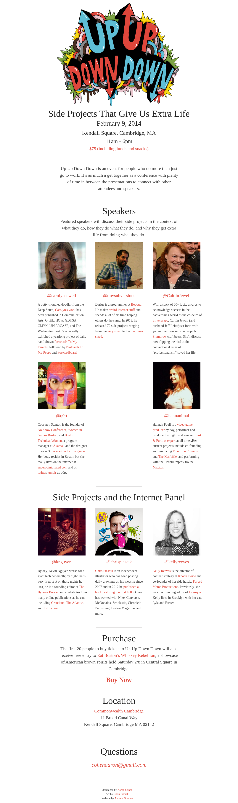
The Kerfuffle (167, 456)
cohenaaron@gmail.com (119, 765)
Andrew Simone (124, 798)
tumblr (51, 472)
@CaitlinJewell (177, 295)
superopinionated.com (52, 467)
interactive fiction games (68, 451)
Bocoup (136, 304)
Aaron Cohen (125, 789)
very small (114, 331)
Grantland (58, 603)
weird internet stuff (122, 310)
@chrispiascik (119, 561)
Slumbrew (159, 336)
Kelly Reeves (162, 571)
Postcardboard (67, 352)
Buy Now (119, 680)
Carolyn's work (65, 310)
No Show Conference (52, 430)
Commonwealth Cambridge (119, 711)
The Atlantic (74, 603)
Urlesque (195, 592)
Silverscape (160, 320)
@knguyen (61, 561)
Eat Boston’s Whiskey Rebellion (126, 655)
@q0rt (61, 415)
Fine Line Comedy (185, 451)
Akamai (58, 446)
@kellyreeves (176, 561)
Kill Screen (50, 608)
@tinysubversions (119, 295)
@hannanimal (176, 415)
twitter (42, 472)
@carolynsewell (61, 295)
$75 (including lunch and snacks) (119, 148)
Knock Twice (187, 576)
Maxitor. (158, 467)
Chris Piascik (104, 571)
